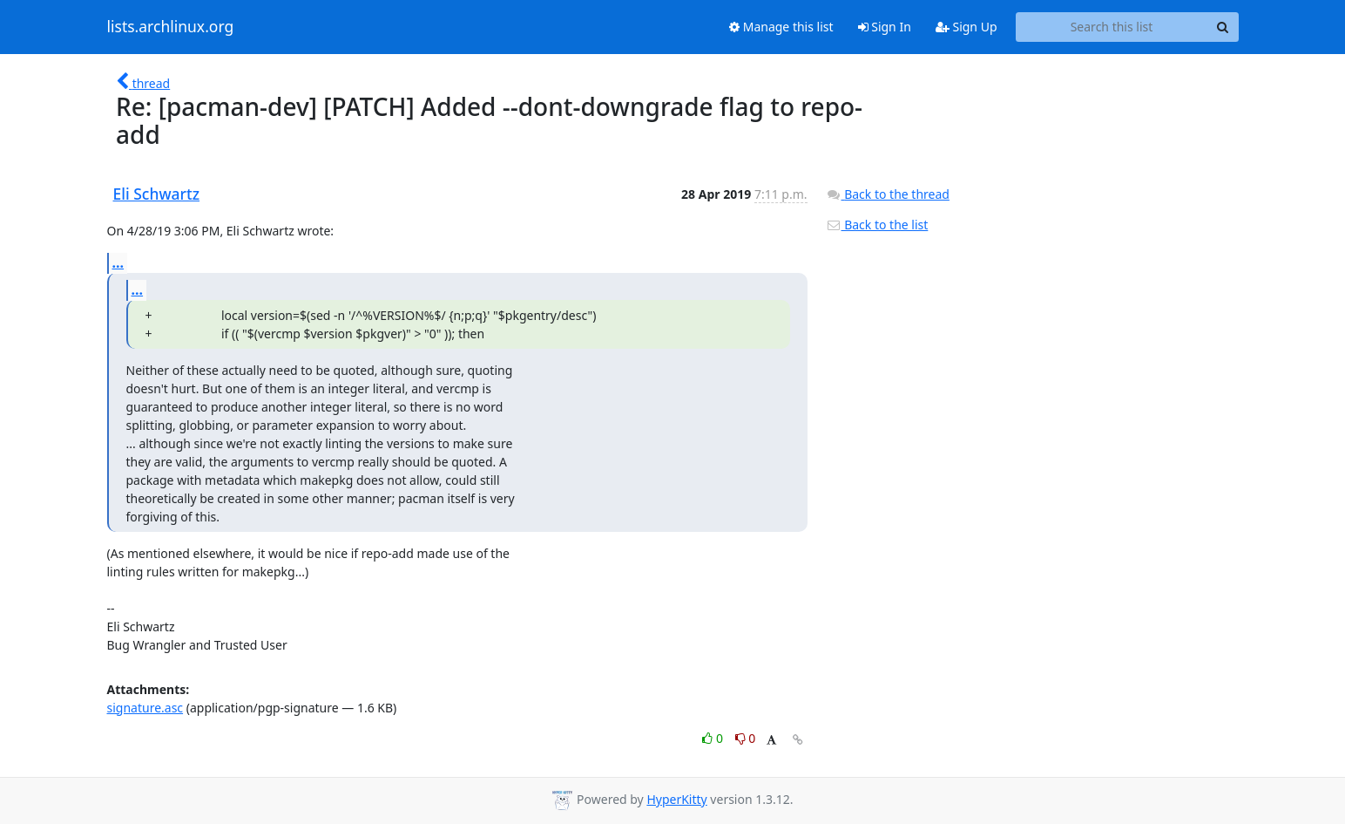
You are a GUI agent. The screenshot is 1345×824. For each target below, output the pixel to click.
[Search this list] (1112, 27)
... (118, 262)
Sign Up (966, 26)
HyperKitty (676, 799)
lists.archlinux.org (170, 27)
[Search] (1223, 27)
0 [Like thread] (714, 738)
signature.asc (145, 707)
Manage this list (781, 26)
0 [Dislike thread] (745, 738)
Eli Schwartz (156, 193)
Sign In (884, 26)
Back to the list (877, 224)
